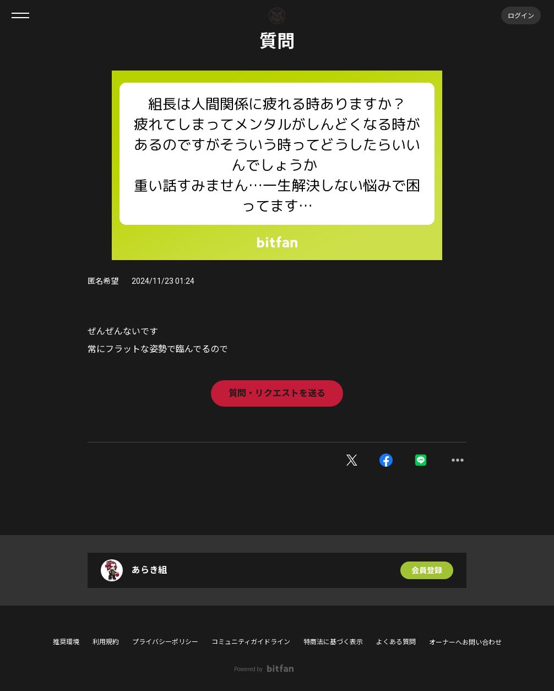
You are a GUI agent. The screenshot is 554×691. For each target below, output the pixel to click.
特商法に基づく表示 (333, 642)
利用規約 (106, 642)
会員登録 (426, 570)
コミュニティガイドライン (250, 642)
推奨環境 (66, 642)
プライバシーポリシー (165, 642)
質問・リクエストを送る (277, 393)
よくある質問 (396, 642)
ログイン (521, 15)
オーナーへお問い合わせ (465, 642)
